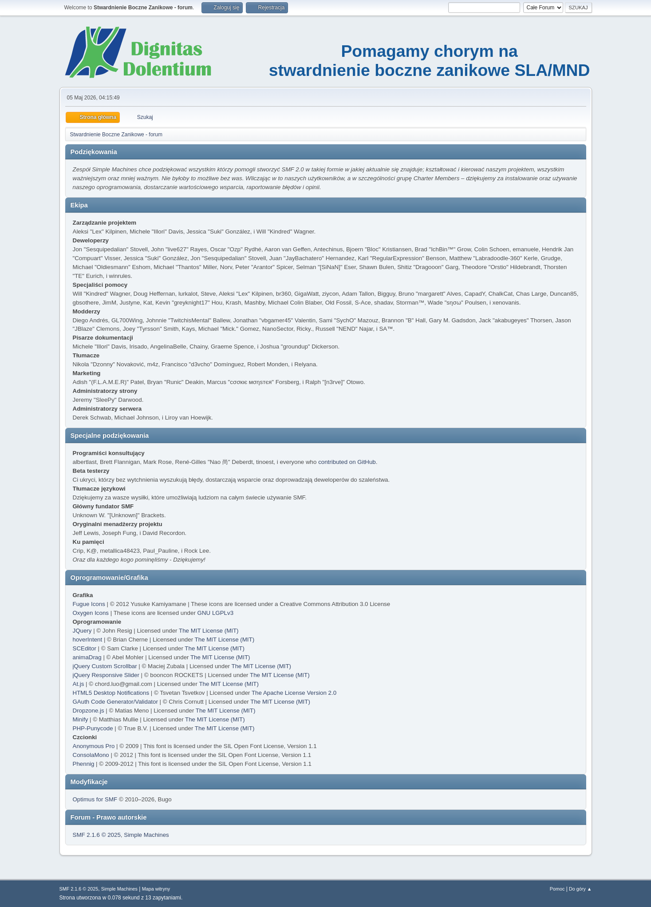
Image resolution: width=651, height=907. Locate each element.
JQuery (82, 630)
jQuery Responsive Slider (106, 675)
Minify (80, 719)
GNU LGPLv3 (215, 613)
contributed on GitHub (347, 462)
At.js (78, 684)
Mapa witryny (156, 888)
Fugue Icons (89, 604)
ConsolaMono (91, 755)
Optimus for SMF (95, 799)
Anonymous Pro (94, 746)
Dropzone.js (88, 710)
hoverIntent (88, 639)
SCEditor (84, 648)
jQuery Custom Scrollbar (105, 666)
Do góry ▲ (580, 888)
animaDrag (87, 657)
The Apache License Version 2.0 (294, 692)
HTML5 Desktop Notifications (111, 692)
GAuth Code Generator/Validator (115, 701)
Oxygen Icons (91, 613)
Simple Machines (146, 835)
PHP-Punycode (93, 728)
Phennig (84, 763)
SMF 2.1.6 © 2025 (97, 835)
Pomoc (557, 888)
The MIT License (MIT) (209, 630)
